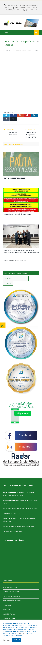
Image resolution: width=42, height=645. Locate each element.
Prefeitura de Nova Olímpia (12, 601)
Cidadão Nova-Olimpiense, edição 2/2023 (30, 134)
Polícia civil (6, 609)
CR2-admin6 (9, 51)
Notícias (36, 51)
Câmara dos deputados (11, 592)
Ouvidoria (14, 531)
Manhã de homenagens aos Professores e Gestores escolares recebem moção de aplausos (21, 251)
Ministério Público (9, 614)
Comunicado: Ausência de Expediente (17, 214)
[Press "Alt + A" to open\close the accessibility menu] (2, 325)
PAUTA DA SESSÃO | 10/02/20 (14, 178)
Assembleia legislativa (10, 587)
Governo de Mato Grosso (11, 596)
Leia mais (21, 633)
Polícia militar (7, 605)
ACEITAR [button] (16, 640)
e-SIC (21, 531)
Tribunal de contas (9, 618)
